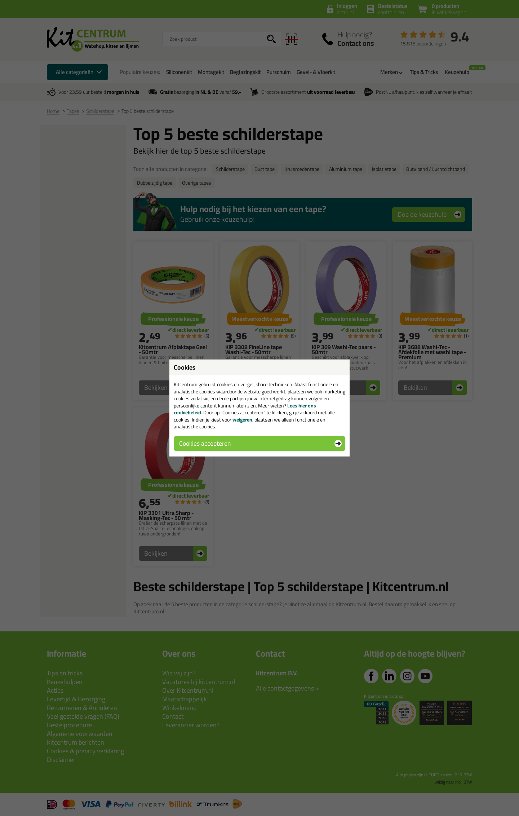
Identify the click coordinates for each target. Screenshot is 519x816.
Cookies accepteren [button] (205, 443)
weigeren (242, 419)
